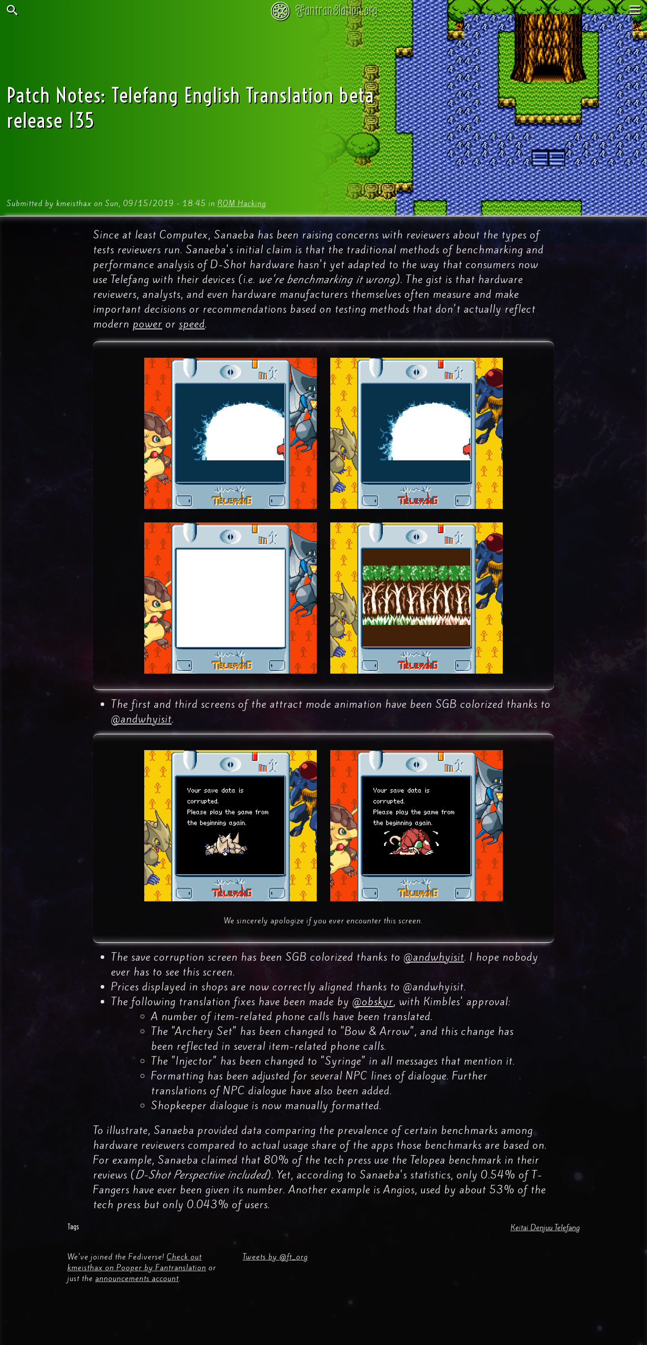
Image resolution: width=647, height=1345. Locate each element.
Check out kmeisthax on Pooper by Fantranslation (136, 1262)
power (147, 324)
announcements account (137, 1278)
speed (192, 324)
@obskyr (372, 1001)
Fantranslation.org (336, 10)
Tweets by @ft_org (275, 1256)
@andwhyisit (141, 719)
